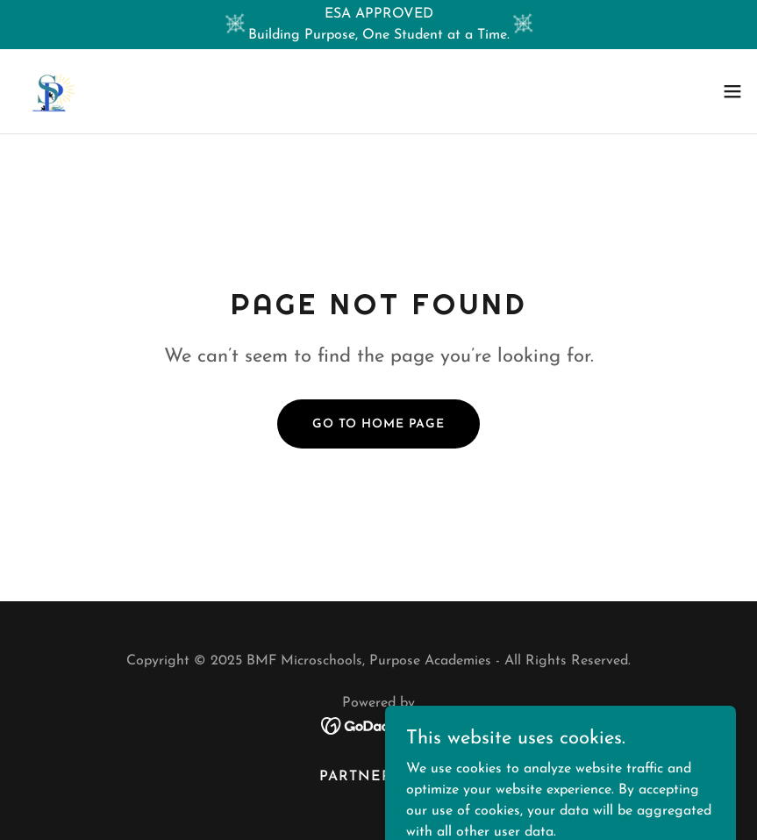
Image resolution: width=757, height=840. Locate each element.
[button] (732, 91)
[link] (49, 91)
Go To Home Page (378, 424)
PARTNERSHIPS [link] (378, 777)
